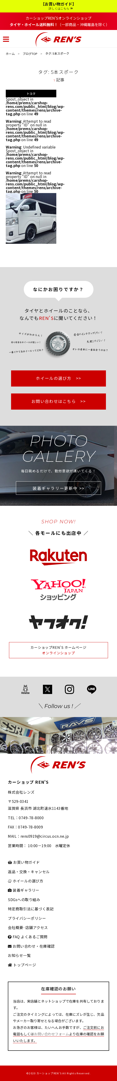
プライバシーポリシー (27, 918)
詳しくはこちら (61, 8)
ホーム (10, 53)
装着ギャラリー (23, 890)
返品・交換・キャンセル (29, 871)
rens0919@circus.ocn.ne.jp (45, 836)
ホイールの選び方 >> (58, 378)
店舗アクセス (36, 927)
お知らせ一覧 (19, 955)
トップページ (22, 965)
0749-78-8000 (31, 817)
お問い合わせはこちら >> (58, 401)
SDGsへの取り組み (24, 899)
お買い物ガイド (24, 862)
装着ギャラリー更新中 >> (58, 488)
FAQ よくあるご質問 (27, 936)
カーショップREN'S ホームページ (58, 647)
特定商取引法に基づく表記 (31, 908)
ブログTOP (30, 53)
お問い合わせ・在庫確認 (31, 946)
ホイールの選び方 (25, 881)
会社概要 (15, 927)
